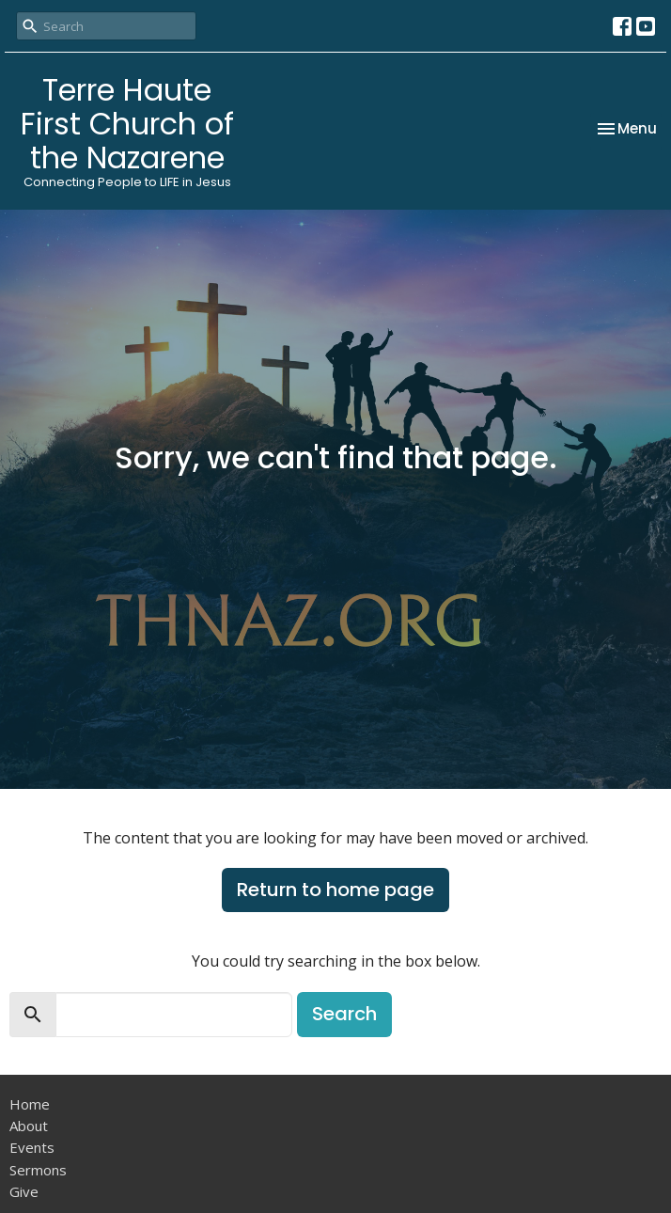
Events (32, 1147)
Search (344, 1013)
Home (29, 1104)
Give (24, 1191)
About (28, 1125)
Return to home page (335, 889)
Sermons (38, 1169)
